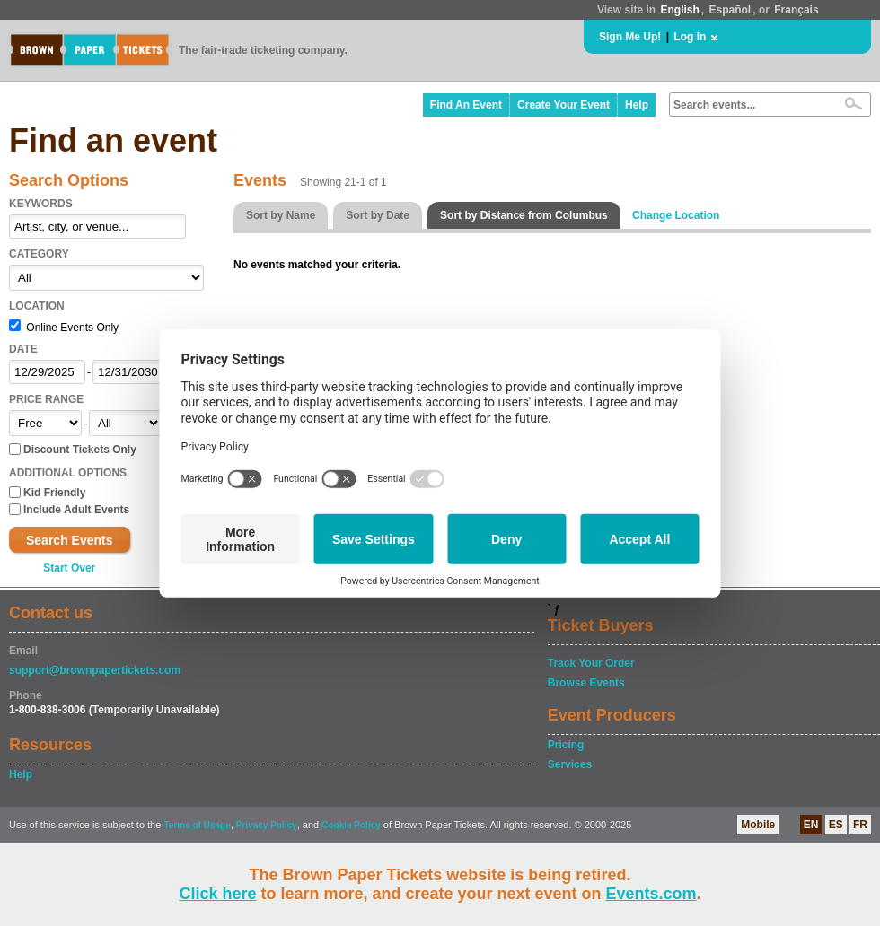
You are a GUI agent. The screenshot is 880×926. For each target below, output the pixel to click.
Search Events (69, 540)
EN (811, 824)
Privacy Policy (266, 825)
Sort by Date (377, 215)
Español (730, 10)
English (679, 10)
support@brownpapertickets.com (94, 670)
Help (636, 105)
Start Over (69, 568)
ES (836, 824)
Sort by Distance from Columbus (524, 215)
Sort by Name (280, 215)
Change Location (675, 215)
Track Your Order (591, 663)
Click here (217, 894)
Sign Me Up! (630, 37)
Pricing (566, 744)
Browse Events (586, 683)
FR (860, 824)
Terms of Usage (196, 825)
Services (570, 764)
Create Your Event (563, 105)
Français (796, 10)
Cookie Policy (351, 825)
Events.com (651, 894)
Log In (689, 37)
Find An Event (466, 105)
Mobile (758, 824)
